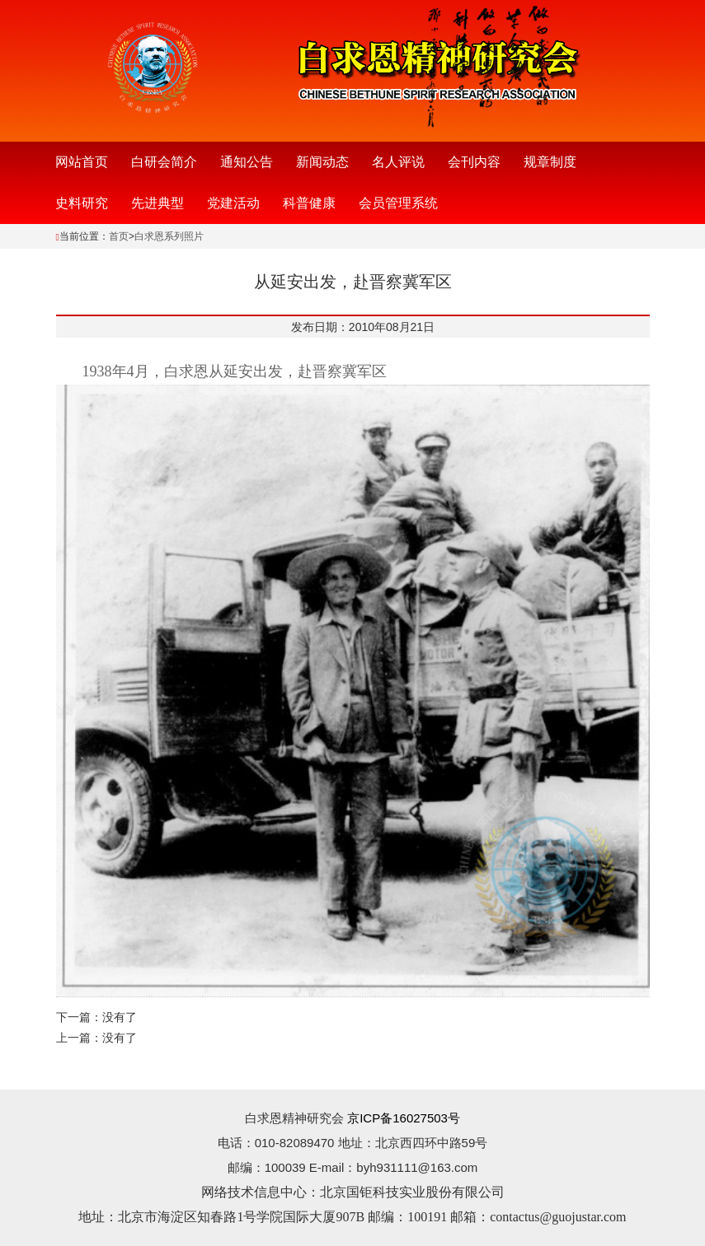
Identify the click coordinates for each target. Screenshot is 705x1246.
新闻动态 (322, 162)
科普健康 (309, 203)
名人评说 (398, 162)
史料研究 (81, 203)
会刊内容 (474, 162)
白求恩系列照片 (169, 236)
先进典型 (157, 203)
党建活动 (233, 203)
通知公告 (246, 162)
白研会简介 (164, 162)
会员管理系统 (398, 203)
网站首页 (81, 162)
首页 (119, 236)
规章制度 (550, 162)
